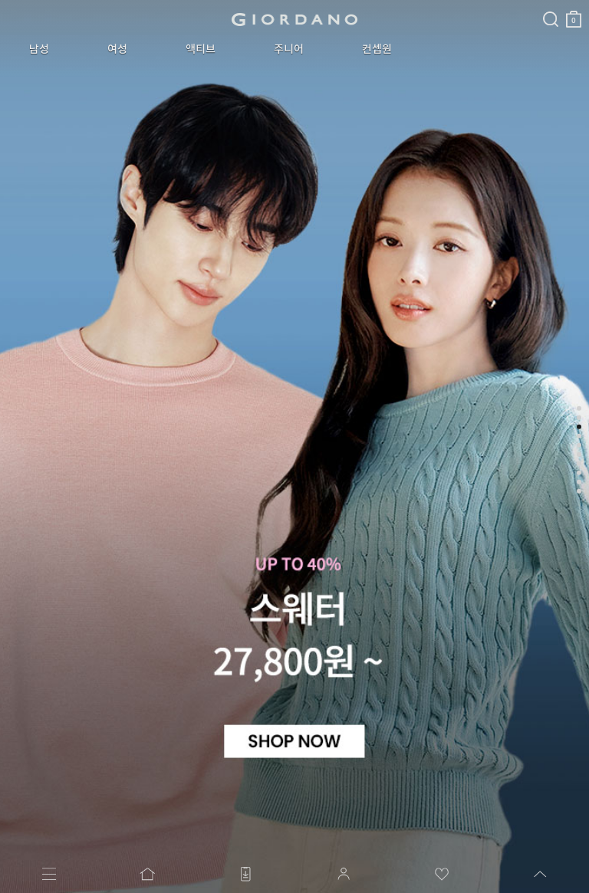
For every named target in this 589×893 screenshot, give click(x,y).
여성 (87, 49)
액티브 (151, 49)
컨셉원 (287, 49)
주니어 (219, 49)
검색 (347, 6)
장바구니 (370, 13)
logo (193, 19)
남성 (29, 49)
